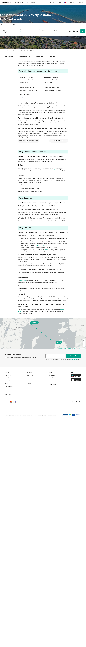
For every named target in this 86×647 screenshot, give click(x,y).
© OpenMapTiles (71, 348)
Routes (6, 383)
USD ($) (72, 2)
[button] (27, 140)
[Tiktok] (76, 401)
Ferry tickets (8, 50)
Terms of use (18, 415)
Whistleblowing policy (40, 415)
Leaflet (60, 348)
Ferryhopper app (42, 245)
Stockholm (48, 249)
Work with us (30, 378)
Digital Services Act (51, 415)
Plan (27, 2)
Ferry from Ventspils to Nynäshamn (30, 50)
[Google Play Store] (76, 375)
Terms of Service (49, 361)
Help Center (52, 378)
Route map (8, 392)
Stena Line (23, 280)
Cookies (24, 415)
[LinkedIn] (79, 401)
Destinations (8, 380)
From (3, 30)
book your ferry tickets (52, 170)
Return (9, 24)
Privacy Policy (73, 359)
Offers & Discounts (24, 56)
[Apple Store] (76, 379)
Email (47, 354)
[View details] (35, 357)
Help (60, 2)
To (24, 30)
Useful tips (52, 56)
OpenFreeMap (65, 348)
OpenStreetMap (82, 348)
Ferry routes (16, 50)
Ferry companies (9, 389)
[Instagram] (72, 401)
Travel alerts (52, 384)
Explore (33, 2)
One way (3, 24)
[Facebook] (68, 401)
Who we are (30, 375)
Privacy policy (30, 415)
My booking (53, 2)
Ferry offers (19, 2)
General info (39, 56)
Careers (29, 383)
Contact (51, 380)
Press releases (31, 380)
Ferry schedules (9, 56)
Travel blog (8, 378)
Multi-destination (17, 24)
